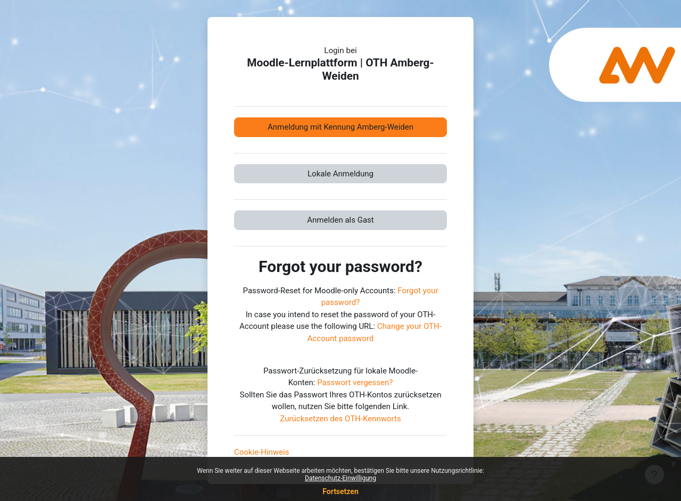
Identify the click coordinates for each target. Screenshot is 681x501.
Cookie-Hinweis (261, 452)
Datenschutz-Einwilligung (340, 478)
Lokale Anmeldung (340, 174)
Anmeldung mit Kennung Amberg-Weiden (340, 127)
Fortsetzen (340, 491)
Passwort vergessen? (355, 382)
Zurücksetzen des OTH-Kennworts (340, 418)
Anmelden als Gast (340, 220)
